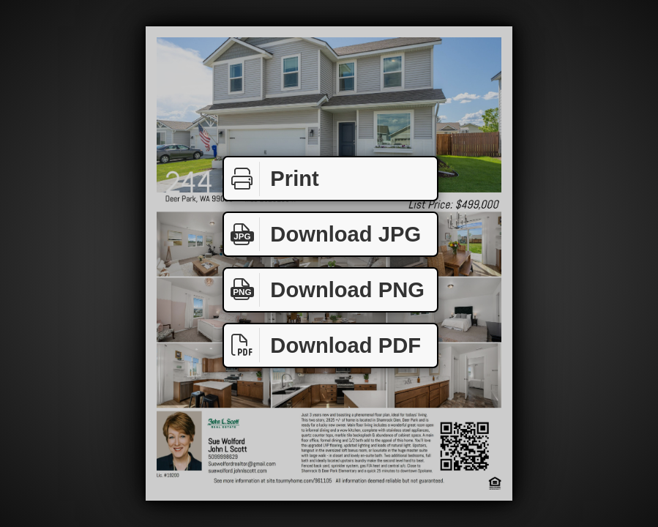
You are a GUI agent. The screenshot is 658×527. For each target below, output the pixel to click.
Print (271, 179)
